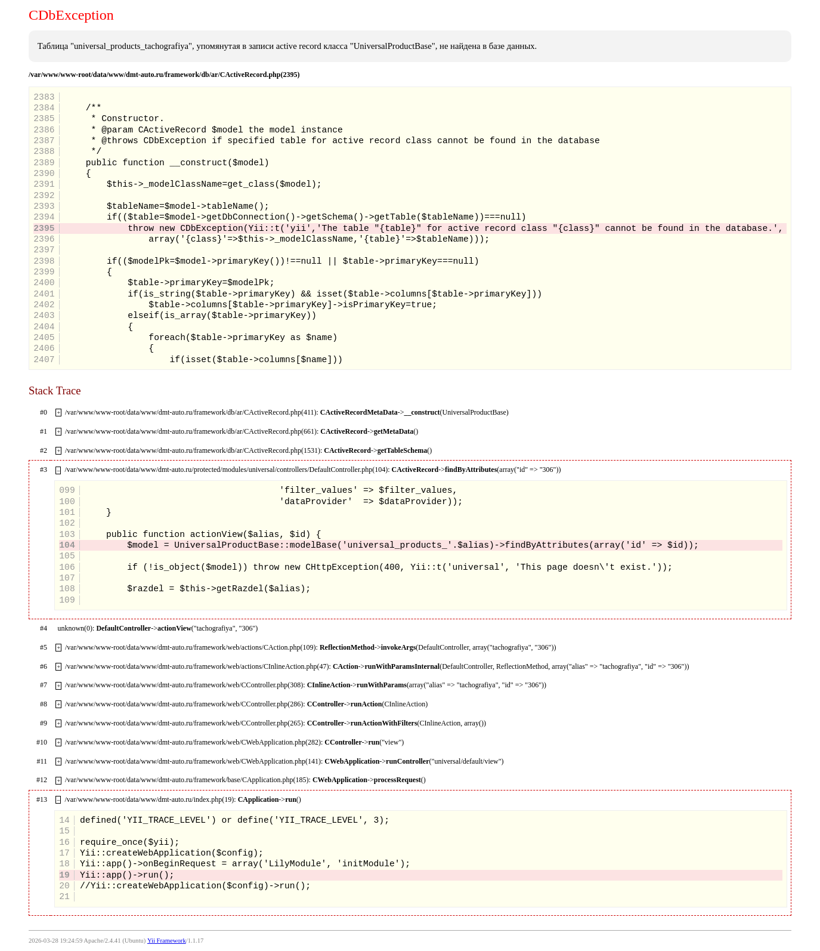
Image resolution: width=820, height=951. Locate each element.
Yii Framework (166, 940)
